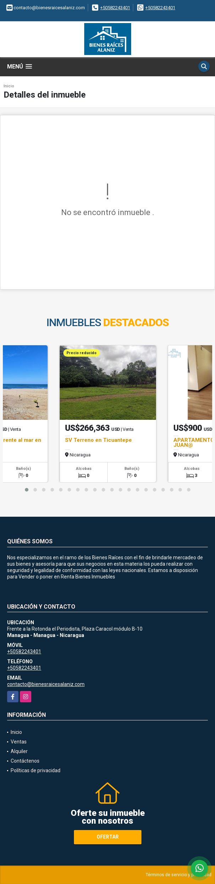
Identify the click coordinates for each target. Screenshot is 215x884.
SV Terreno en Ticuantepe (98, 440)
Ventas (19, 742)
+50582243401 (115, 7)
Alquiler (19, 751)
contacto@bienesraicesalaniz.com (46, 684)
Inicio (9, 86)
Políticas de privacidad (35, 770)
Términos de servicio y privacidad (178, 874)
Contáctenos (25, 761)
